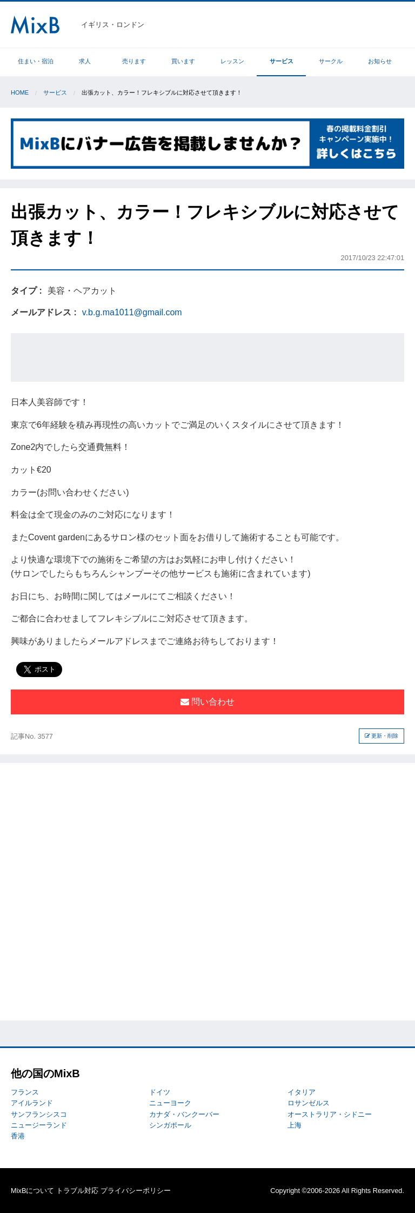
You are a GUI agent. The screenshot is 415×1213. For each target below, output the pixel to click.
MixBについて (32, 1191)
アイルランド (32, 1103)
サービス (281, 61)
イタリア (301, 1092)
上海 (294, 1125)
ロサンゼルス (308, 1103)
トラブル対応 (77, 1191)
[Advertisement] (207, 357)
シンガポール (170, 1125)
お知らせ (380, 61)
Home (20, 92)
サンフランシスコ (39, 1114)
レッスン (232, 61)
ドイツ (159, 1092)
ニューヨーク (170, 1103)
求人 (85, 61)
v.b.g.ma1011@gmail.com (132, 312)
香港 (18, 1136)
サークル (331, 61)
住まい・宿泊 (35, 61)
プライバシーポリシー (136, 1191)
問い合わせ (207, 701)
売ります (134, 61)
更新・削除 (382, 736)
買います (183, 61)
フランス (25, 1092)
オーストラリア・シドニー (329, 1114)
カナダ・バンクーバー (184, 1114)
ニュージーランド (39, 1125)
